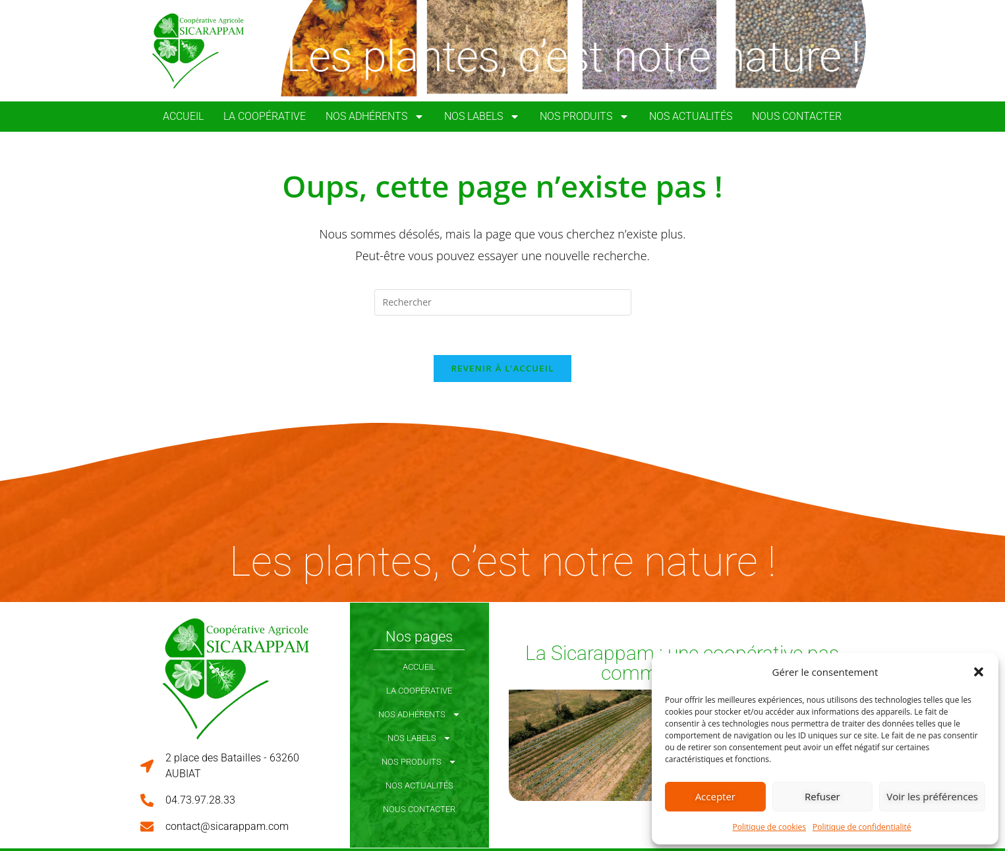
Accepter (715, 796)
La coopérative (264, 116)
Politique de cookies (770, 827)
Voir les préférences (932, 796)
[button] (978, 671)
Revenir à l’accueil (502, 369)
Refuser (822, 796)
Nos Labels (482, 116)
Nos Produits (584, 116)
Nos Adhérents (375, 116)
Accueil (183, 116)
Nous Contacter (797, 116)
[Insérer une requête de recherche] (502, 302)
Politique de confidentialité (862, 827)
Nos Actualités (690, 116)
